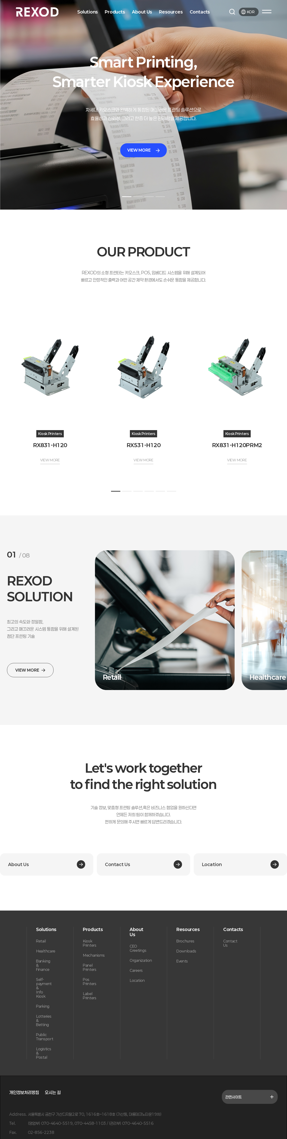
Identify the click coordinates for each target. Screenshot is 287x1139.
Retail (41, 941)
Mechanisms (94, 955)
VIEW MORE (143, 150)
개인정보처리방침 (24, 1092)
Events (182, 961)
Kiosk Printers (89, 943)
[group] (165, 620)
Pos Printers (89, 981)
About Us (142, 11)
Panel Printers (89, 967)
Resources (170, 11)
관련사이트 (249, 1097)
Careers (136, 970)
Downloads (186, 951)
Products (115, 11)
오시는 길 (53, 1092)
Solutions (87, 11)
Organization (141, 960)
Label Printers (89, 996)
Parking (42, 1006)
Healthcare (45, 951)
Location (137, 980)
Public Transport (44, 1037)
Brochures (185, 941)
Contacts (200, 11)
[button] (127, 196)
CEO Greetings (138, 948)
